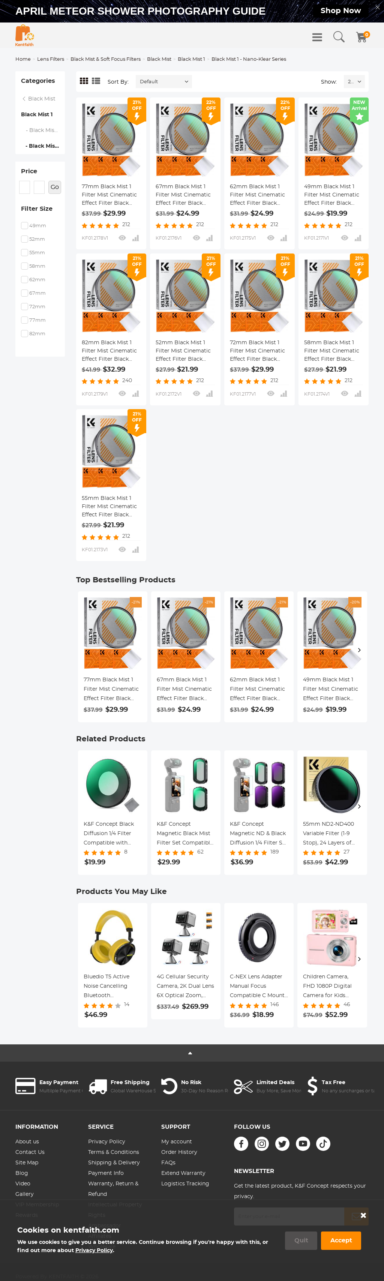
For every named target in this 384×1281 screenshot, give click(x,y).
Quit (301, 1241)
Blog (21, 1173)
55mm (37, 252)
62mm (37, 280)
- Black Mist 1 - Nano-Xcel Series (43, 130)
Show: (329, 82)
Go (55, 187)
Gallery (24, 1194)
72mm (37, 306)
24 (351, 82)
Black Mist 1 (191, 59)
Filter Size (36, 209)
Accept (341, 1241)
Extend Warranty (183, 1173)
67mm (37, 293)
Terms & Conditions (113, 1152)
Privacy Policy (106, 1141)
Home (23, 59)
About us (27, 1141)
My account (176, 1141)
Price (29, 171)
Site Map (26, 1163)
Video (22, 1183)
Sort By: (118, 82)
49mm (37, 226)
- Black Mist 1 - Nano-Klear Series (43, 146)
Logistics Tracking (185, 1183)
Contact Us (30, 1152)
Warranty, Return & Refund (113, 1189)
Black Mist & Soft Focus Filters (105, 59)
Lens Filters (50, 59)
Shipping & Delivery (114, 1163)
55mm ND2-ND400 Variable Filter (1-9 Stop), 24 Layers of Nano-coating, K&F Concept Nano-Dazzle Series (331, 835)
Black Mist (159, 59)
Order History (179, 1152)
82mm (37, 334)
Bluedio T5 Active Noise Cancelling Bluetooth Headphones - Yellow (111, 987)
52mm (37, 239)
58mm (37, 266)
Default (149, 82)
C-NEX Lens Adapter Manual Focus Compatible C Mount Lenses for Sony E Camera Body (257, 987)
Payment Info (106, 1173)
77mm (37, 320)
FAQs (168, 1163)
